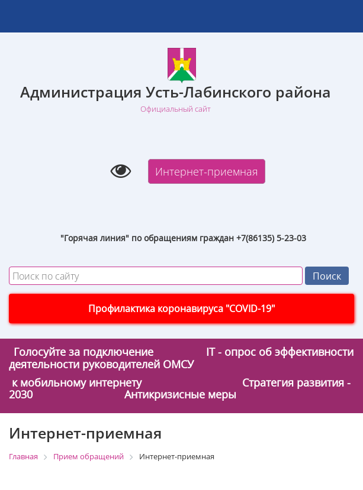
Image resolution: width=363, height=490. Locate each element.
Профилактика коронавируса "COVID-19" (181, 308)
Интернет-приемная (206, 171)
